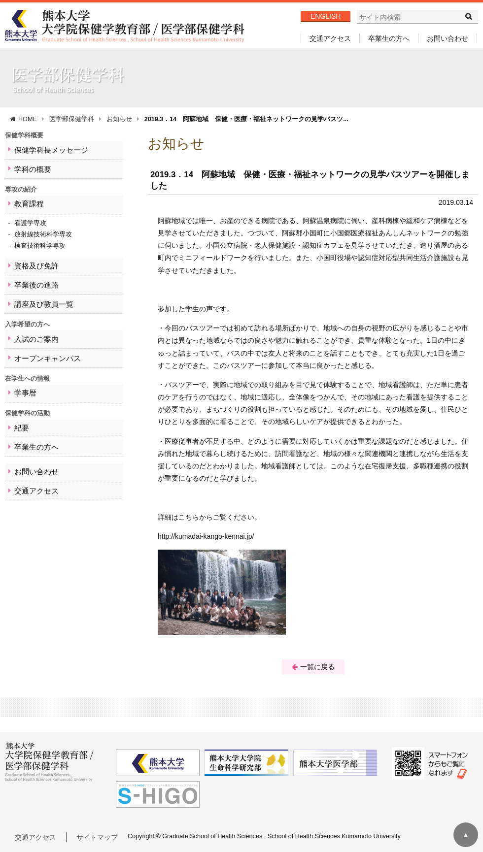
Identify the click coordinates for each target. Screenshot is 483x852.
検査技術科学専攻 (40, 239)
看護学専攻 (30, 217)
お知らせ (119, 119)
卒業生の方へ (389, 38)
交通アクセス (330, 38)
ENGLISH (325, 16)
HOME (27, 119)
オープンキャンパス (42, 343)
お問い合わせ (447, 38)
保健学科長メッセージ (45, 149)
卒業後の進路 (32, 276)
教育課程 (26, 199)
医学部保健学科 (71, 119)
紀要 (19, 409)
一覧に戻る (313, 667)
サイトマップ (97, 837)
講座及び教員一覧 (39, 293)
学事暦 (23, 376)
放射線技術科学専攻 (43, 228)
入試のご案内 (32, 326)
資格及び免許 (32, 258)
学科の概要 (29, 166)
